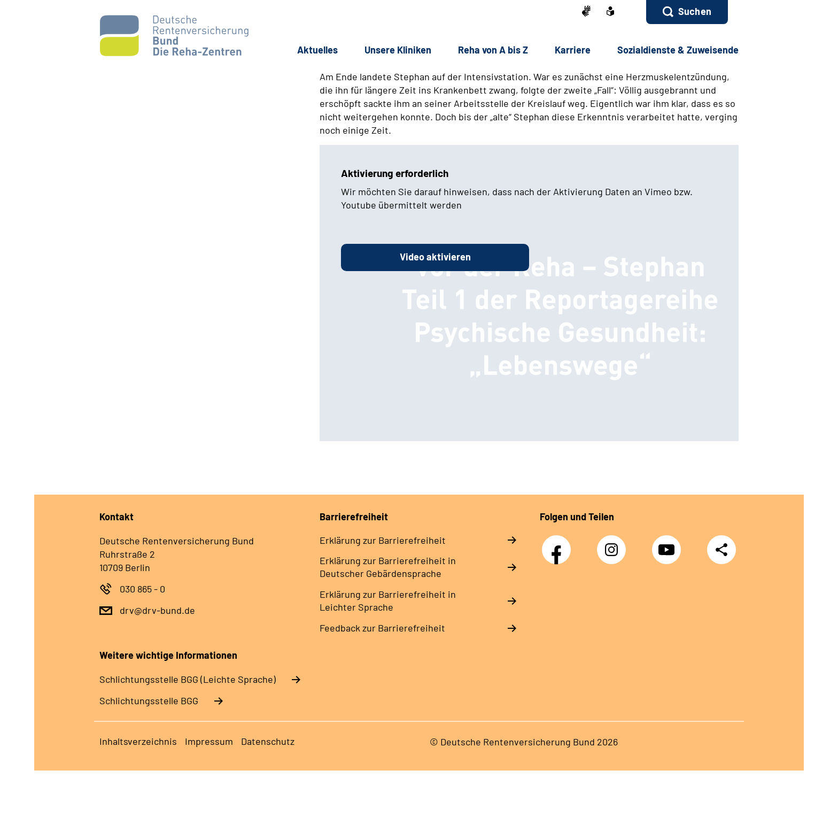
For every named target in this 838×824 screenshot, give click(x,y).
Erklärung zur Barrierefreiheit (383, 540)
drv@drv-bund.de (157, 610)
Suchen (694, 11)
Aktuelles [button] (317, 50)
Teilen (721, 548)
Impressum (209, 741)
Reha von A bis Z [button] (493, 50)
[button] (687, 12)
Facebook (559, 544)
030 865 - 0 (142, 589)
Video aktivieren (435, 257)
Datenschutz (267, 741)
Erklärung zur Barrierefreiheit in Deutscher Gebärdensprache (388, 567)
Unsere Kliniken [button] (397, 50)
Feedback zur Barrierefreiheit (382, 628)
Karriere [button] (573, 50)
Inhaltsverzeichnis (138, 741)
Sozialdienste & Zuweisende (678, 50)
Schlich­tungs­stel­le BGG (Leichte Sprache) (187, 679)
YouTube (669, 544)
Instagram (614, 544)
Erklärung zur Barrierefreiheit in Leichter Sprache (388, 600)
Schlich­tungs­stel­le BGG (148, 700)
